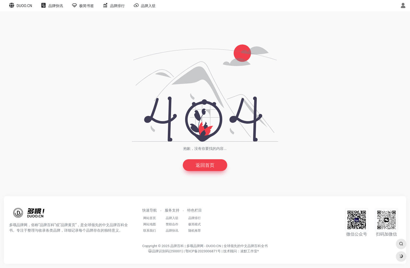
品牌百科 (177, 246)
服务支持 (172, 210)
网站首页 (149, 218)
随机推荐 (194, 230)
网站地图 (149, 224)
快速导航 (149, 210)
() (165, 251)
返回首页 (205, 165)
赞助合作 (172, 224)
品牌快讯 (172, 230)
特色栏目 (194, 210)
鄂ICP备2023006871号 (203, 251)
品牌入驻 (172, 218)
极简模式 (194, 224)
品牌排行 (194, 218)
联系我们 (149, 230)
